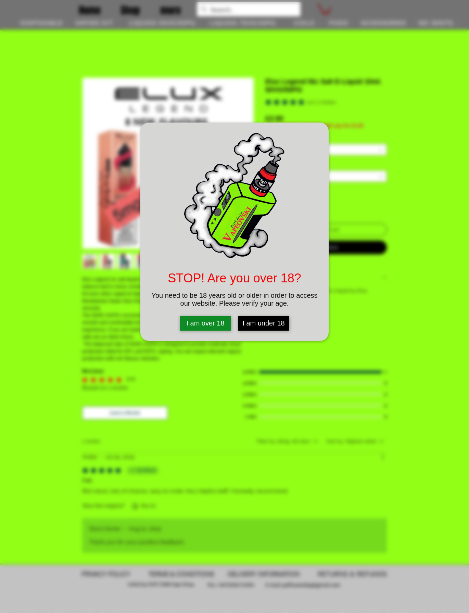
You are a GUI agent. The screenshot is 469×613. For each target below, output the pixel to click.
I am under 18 (263, 323)
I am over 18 (205, 323)
